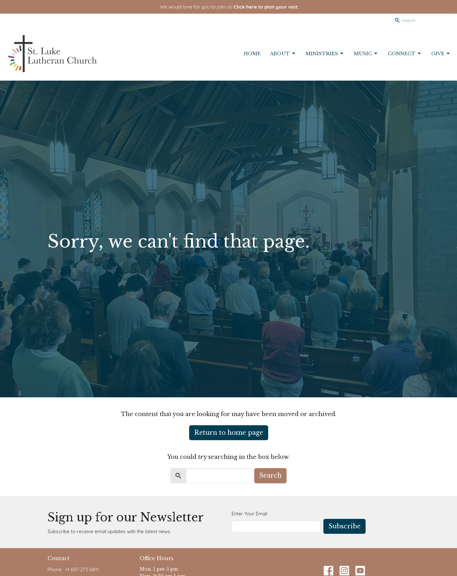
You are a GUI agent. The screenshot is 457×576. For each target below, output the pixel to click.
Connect (405, 53)
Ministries (325, 53)
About (283, 53)
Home (252, 53)
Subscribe (344, 526)
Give (441, 53)
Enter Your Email (249, 514)
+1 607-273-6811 (82, 569)
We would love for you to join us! (229, 7)
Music (366, 53)
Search (270, 475)
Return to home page (228, 432)
